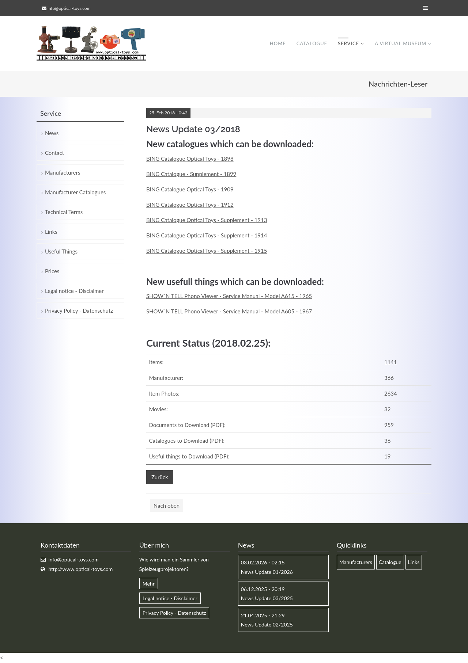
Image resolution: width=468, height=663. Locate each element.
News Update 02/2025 (267, 624)
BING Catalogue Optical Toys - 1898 (190, 158)
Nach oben (167, 505)
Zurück (159, 477)
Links (51, 231)
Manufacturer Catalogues (75, 192)
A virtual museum (400, 43)
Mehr (149, 583)
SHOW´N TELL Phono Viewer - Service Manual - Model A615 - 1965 (229, 296)
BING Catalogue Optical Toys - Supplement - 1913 (206, 220)
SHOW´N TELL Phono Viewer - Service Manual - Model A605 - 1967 (229, 311)
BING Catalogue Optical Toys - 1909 (190, 189)
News (51, 133)
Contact (54, 152)
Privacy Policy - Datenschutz (79, 310)
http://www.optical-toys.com (80, 569)
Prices (52, 271)
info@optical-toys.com (69, 8)
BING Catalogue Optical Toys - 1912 (190, 204)
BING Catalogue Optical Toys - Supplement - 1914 (206, 235)
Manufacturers (62, 172)
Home (278, 43)
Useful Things (61, 251)
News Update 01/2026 (267, 572)
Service (348, 43)
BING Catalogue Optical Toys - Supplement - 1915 (206, 250)
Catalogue (312, 43)
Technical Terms (64, 212)
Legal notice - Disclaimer (74, 290)
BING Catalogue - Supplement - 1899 (191, 174)
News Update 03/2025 (267, 598)
